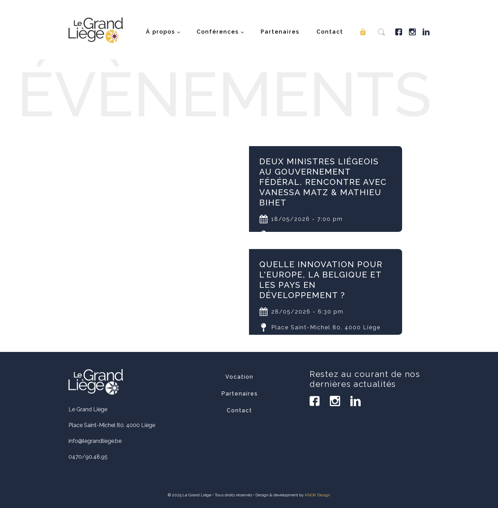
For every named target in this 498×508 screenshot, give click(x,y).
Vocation (239, 377)
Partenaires (280, 31)
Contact (329, 31)
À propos (160, 31)
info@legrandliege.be (95, 441)
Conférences (218, 31)
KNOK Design (317, 495)
